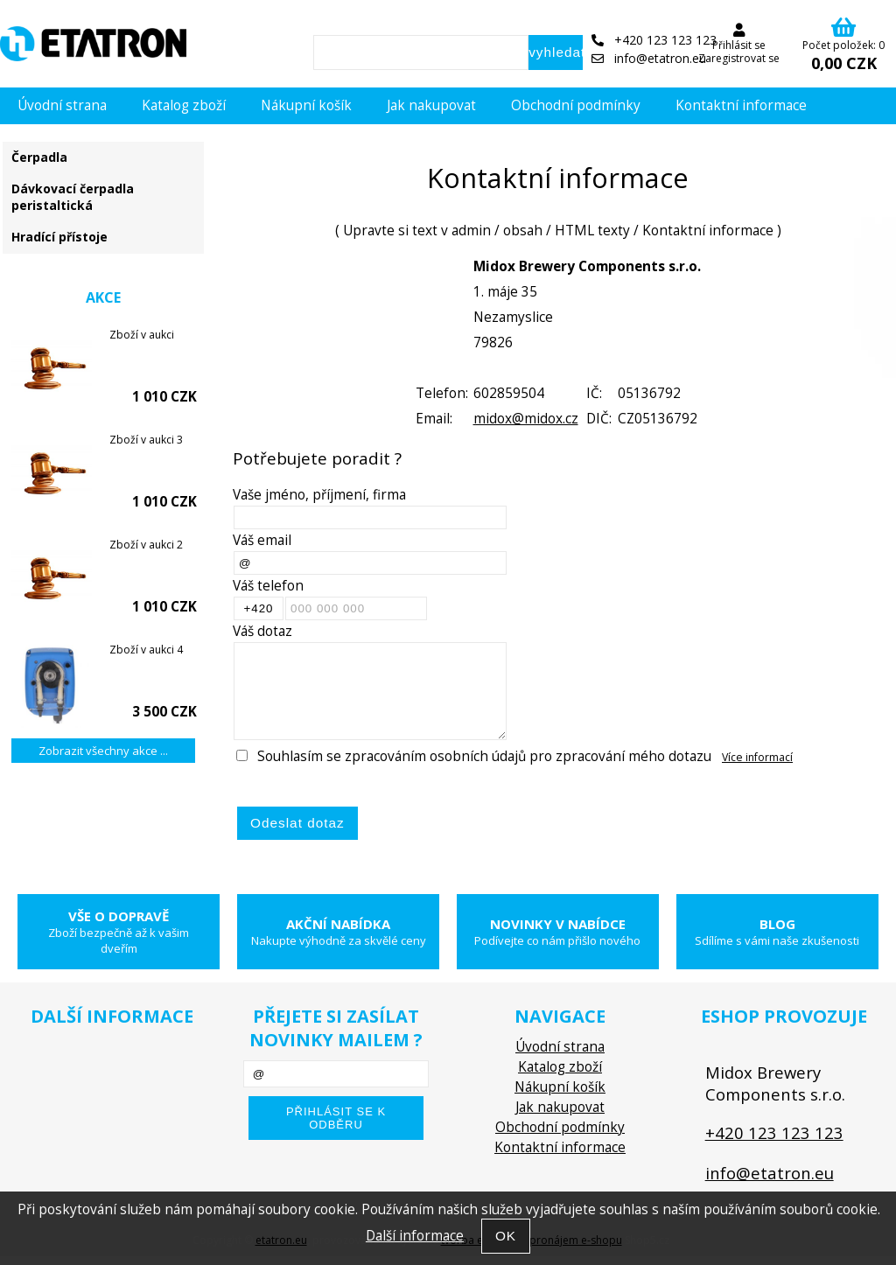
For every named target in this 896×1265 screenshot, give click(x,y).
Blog (777, 931)
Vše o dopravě (118, 931)
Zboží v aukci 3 (146, 439)
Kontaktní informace (741, 105)
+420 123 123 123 (654, 39)
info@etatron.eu (649, 58)
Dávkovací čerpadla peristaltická (72, 196)
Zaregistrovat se (739, 58)
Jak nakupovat (431, 105)
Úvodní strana (62, 105)
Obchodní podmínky (575, 105)
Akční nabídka (338, 931)
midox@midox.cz (525, 418)
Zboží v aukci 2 (146, 544)
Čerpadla (39, 157)
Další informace (415, 1236)
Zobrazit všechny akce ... (103, 750)
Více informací (757, 757)
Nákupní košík (306, 105)
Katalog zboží (184, 105)
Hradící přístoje (59, 236)
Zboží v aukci (141, 334)
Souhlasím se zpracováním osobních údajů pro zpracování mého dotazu (484, 756)
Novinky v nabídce (558, 931)
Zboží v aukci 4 (146, 649)
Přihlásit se (739, 45)
